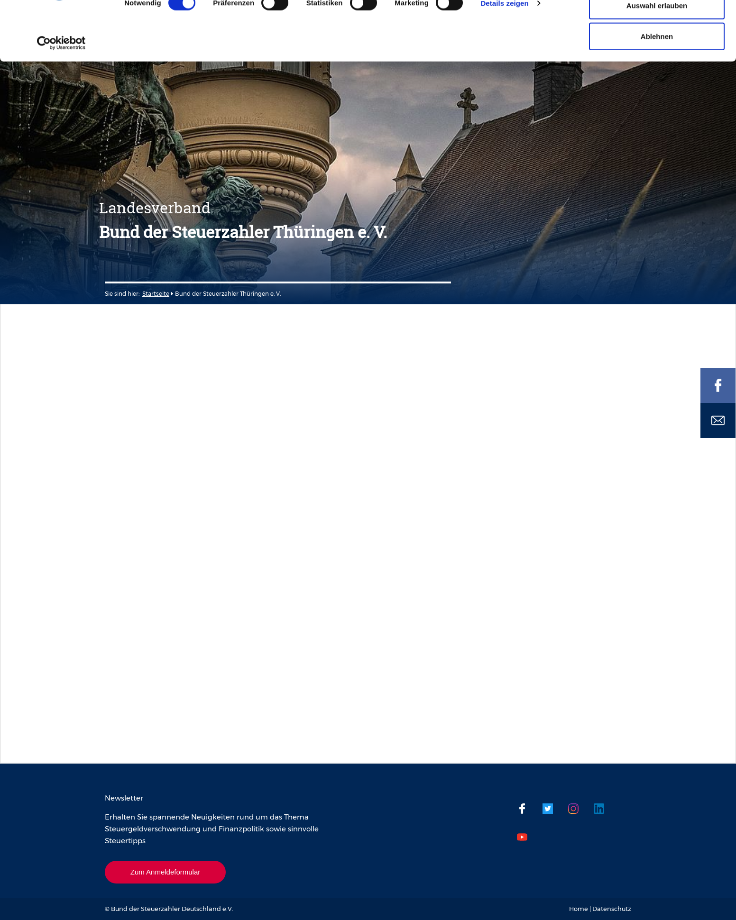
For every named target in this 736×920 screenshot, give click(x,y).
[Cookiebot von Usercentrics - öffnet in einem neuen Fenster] (61, 94)
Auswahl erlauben (656, 56)
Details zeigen (504, 54)
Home (578, 908)
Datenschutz (611, 908)
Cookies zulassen (657, 25)
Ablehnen (657, 87)
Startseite (155, 293)
